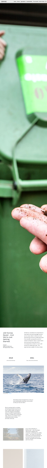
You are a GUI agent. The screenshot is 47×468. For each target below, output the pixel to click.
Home (15, 1)
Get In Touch (42, 1)
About (18, 1)
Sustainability (29, 1)
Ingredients (23, 1)
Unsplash (9, 393)
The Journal (35, 1)
